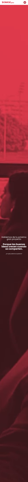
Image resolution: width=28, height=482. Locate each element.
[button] (25, 2)
